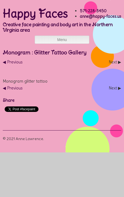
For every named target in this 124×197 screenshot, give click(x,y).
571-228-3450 (93, 10)
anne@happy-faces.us (100, 16)
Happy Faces (35, 14)
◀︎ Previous (13, 62)
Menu (62, 39)
